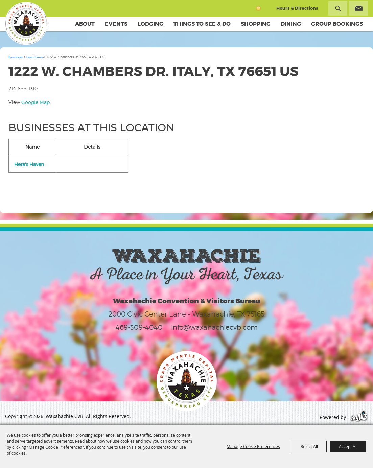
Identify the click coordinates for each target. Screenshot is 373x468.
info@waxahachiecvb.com (214, 327)
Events (116, 23)
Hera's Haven (35, 57)
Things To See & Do (202, 23)
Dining (291, 23)
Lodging (150, 23)
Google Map (35, 102)
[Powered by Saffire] (359, 417)
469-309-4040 (139, 327)
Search (337, 8)
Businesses (15, 57)
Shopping (256, 23)
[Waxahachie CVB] (26, 23)
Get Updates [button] (358, 8)
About (85, 23)
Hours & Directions (297, 8)
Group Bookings (337, 23)
